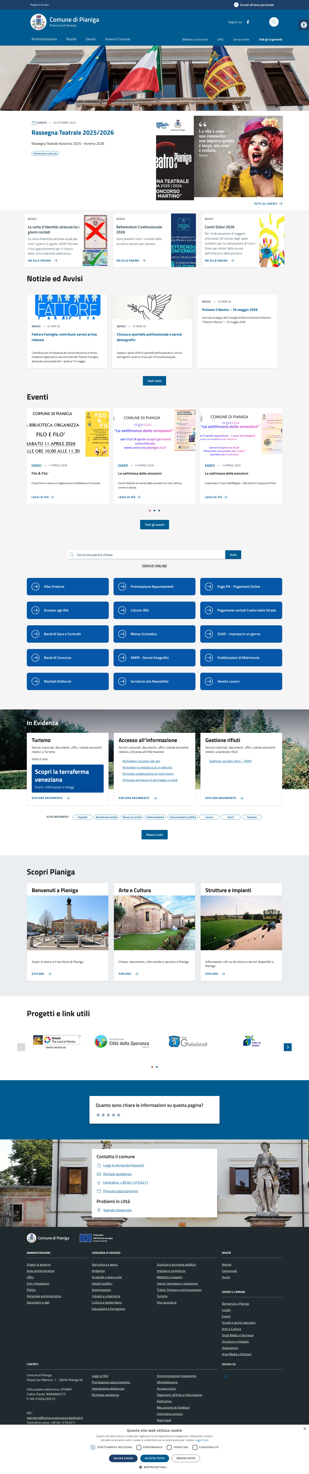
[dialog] (154, 1449)
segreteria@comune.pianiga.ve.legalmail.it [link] (55, 1417)
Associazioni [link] (230, 1347)
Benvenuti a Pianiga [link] (235, 1303)
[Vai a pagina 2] (154, 510)
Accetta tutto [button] (155, 1458)
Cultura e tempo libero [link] (107, 1302)
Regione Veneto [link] (39, 5)
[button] (154, 1467)
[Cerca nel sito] (274, 22)
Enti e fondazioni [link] (38, 1283)
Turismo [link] (162, 1296)
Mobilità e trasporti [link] (169, 1277)
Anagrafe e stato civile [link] (107, 1277)
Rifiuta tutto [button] (186, 1458)
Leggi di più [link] (201, 1440)
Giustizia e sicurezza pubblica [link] (176, 1264)
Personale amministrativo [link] (44, 1296)
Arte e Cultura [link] (231, 1328)
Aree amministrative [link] (40, 1270)
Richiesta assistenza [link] (105, 1394)
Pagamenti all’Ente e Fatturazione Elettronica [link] (179, 1397)
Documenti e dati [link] (38, 1302)
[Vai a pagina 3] (159, 510)
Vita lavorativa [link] (166, 1302)
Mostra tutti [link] (154, 834)
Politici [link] (31, 1289)
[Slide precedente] (21, 1047)
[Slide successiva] (288, 1047)
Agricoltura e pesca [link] (104, 1264)
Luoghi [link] (226, 1310)
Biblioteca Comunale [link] (195, 39)
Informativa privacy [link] (170, 1413)
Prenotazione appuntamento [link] (111, 1382)
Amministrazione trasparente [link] (176, 1375)
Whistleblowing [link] (167, 1382)
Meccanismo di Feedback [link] (173, 1407)
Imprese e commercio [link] (171, 1270)
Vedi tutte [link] (154, 380)
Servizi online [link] (241, 39)
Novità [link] (71, 39)
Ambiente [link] (98, 1270)
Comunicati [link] (229, 1270)
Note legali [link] (164, 1420)
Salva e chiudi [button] (123, 1458)
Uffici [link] (220, 39)
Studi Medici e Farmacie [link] (238, 1335)
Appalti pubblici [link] (102, 1283)
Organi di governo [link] (39, 1264)
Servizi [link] (91, 39)
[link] (304, 25)
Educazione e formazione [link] (108, 1308)
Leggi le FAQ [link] (100, 1375)
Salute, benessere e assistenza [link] (177, 1283)
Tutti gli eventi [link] (154, 524)
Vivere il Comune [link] (117, 39)
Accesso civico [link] (166, 1388)
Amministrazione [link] (44, 39)
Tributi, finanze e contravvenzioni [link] (179, 1289)
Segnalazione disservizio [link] (108, 1388)
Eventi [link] (36, 465)
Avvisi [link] (226, 1277)
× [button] (304, 1428)
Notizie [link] (226, 1264)
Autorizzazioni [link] (101, 1289)
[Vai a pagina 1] (150, 510)
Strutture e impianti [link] (235, 1341)
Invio (233, 554)
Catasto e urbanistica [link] (106, 1296)
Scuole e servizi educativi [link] (239, 1322)
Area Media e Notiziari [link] (237, 1354)
